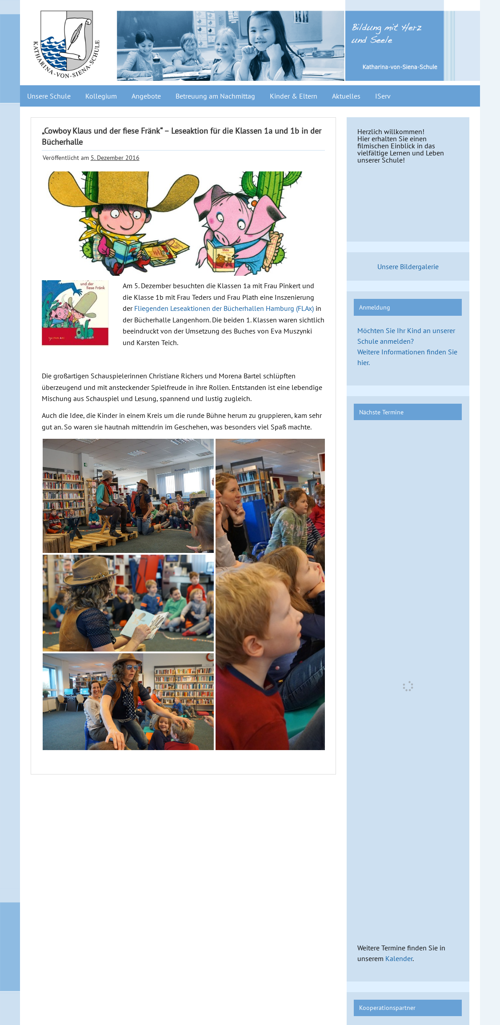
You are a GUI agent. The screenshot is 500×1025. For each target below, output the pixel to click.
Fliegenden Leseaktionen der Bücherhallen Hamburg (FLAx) (224, 308)
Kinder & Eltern (293, 95)
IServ (383, 95)
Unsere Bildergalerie (408, 266)
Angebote (146, 95)
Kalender (398, 958)
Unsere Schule (49, 95)
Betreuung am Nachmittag (215, 95)
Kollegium (101, 95)
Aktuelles (346, 95)
